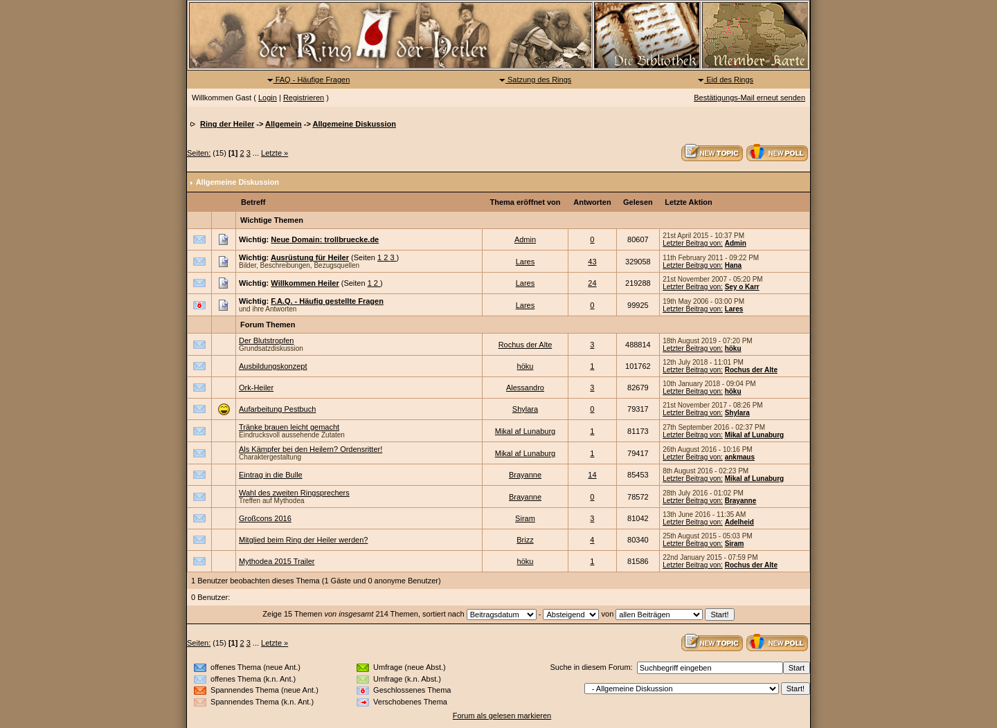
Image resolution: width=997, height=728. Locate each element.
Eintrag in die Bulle (271, 475)
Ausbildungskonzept (273, 366)
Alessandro (525, 387)
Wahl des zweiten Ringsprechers (294, 493)
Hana (733, 265)
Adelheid (739, 522)
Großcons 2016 (265, 518)
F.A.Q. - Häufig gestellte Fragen (327, 301)
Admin (525, 239)
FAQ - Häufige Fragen (308, 79)
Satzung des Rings (534, 79)
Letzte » (274, 153)
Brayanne (525, 475)
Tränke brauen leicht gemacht (289, 427)
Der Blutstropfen (266, 340)
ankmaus (740, 457)
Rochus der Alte (525, 344)
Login (267, 97)
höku (733, 348)
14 (592, 475)
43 (592, 261)
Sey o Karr (742, 287)
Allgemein (283, 124)
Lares (525, 261)
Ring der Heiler (227, 124)
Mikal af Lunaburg (525, 431)
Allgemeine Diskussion (353, 124)
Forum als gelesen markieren (502, 715)
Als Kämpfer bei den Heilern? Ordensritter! (310, 449)
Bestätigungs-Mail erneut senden (749, 97)
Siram (525, 518)
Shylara (525, 409)
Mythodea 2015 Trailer (276, 561)
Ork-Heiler (256, 387)
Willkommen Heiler (305, 283)
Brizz (525, 540)
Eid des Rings (725, 79)
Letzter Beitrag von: (693, 243)
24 (592, 283)
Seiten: (198, 153)
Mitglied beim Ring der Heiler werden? (303, 540)
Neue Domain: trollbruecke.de (325, 239)
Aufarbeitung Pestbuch (277, 409)
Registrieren (303, 97)
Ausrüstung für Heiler (310, 257)
